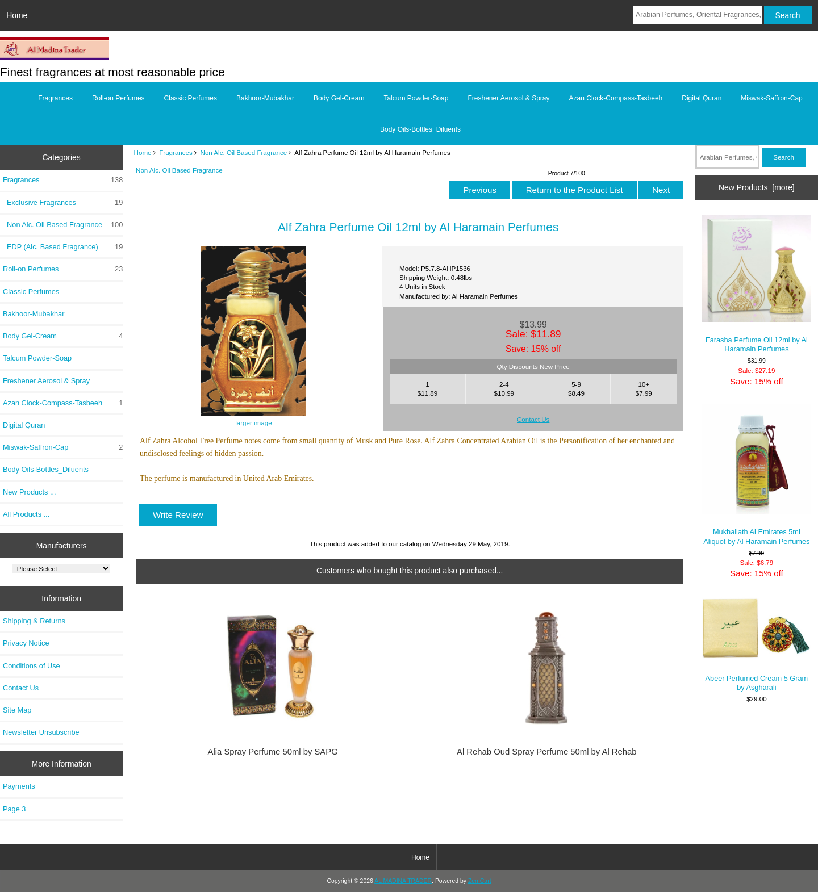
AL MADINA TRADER (403, 881)
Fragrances (176, 152)
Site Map (17, 710)
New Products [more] (757, 187)
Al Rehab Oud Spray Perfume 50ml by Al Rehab (547, 751)
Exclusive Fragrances (63, 202)
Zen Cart (479, 881)
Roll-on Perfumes (118, 98)
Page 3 (14, 809)
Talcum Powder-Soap (415, 98)
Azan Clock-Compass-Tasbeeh (616, 98)
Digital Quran (701, 98)
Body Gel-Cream (339, 98)
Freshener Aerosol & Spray (508, 98)
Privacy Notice (26, 643)
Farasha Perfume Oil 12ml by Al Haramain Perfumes (756, 284)
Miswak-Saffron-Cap (771, 98)
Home (16, 15)
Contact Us (21, 688)
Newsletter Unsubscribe (41, 732)
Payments (19, 786)
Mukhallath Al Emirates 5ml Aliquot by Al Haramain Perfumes (756, 475)
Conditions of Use (31, 665)
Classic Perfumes (190, 98)
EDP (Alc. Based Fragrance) (63, 247)
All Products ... (26, 514)
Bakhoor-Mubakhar (265, 98)
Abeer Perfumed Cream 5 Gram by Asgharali (756, 644)
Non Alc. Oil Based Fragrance (244, 152)
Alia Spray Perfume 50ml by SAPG (273, 751)
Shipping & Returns (34, 621)
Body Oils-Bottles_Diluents (420, 129)
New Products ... (29, 492)
